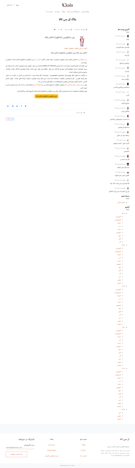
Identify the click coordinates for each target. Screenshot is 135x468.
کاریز (127, 95)
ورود (17, 5)
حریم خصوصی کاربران (52, 456)
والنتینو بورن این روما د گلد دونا (119, 183)
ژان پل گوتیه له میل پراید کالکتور (119, 191)
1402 (123, 286)
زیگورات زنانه (125, 79)
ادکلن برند (38, 59)
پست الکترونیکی (20, 446)
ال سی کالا (67, 30)
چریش (127, 71)
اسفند (119, 283)
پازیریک (127, 55)
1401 (123, 327)
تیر (120, 226)
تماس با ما (49, 11)
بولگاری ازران (125, 111)
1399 (123, 409)
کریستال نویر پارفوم (123, 167)
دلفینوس (126, 151)
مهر (120, 235)
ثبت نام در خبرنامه (16, 454)
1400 (123, 368)
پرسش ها (52, 445)
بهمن (119, 280)
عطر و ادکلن (121, 202)
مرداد (119, 229)
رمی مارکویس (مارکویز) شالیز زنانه (60, 37)
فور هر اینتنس (124, 159)
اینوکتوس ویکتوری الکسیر (121, 87)
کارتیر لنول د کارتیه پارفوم (121, 143)
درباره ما (57, 11)
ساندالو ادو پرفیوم (123, 127)
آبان (119, 239)
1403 (123, 245)
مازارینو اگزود (125, 103)
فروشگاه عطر (37, 85)
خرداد (119, 223)
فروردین (118, 216)
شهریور (118, 232)
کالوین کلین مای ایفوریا (122, 175)
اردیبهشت (118, 220)
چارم (127, 39)
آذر (120, 242)
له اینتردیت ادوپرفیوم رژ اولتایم (119, 119)
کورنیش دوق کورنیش (122, 47)
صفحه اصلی (85, 11)
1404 (123, 213)
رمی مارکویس (83, 59)
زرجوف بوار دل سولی (123, 135)
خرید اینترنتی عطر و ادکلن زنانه (74, 85)
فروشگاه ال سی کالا (73, 11)
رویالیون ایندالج (124, 63)
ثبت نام (9, 5)
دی (120, 277)
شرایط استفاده (51, 450)
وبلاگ (63, 11)
